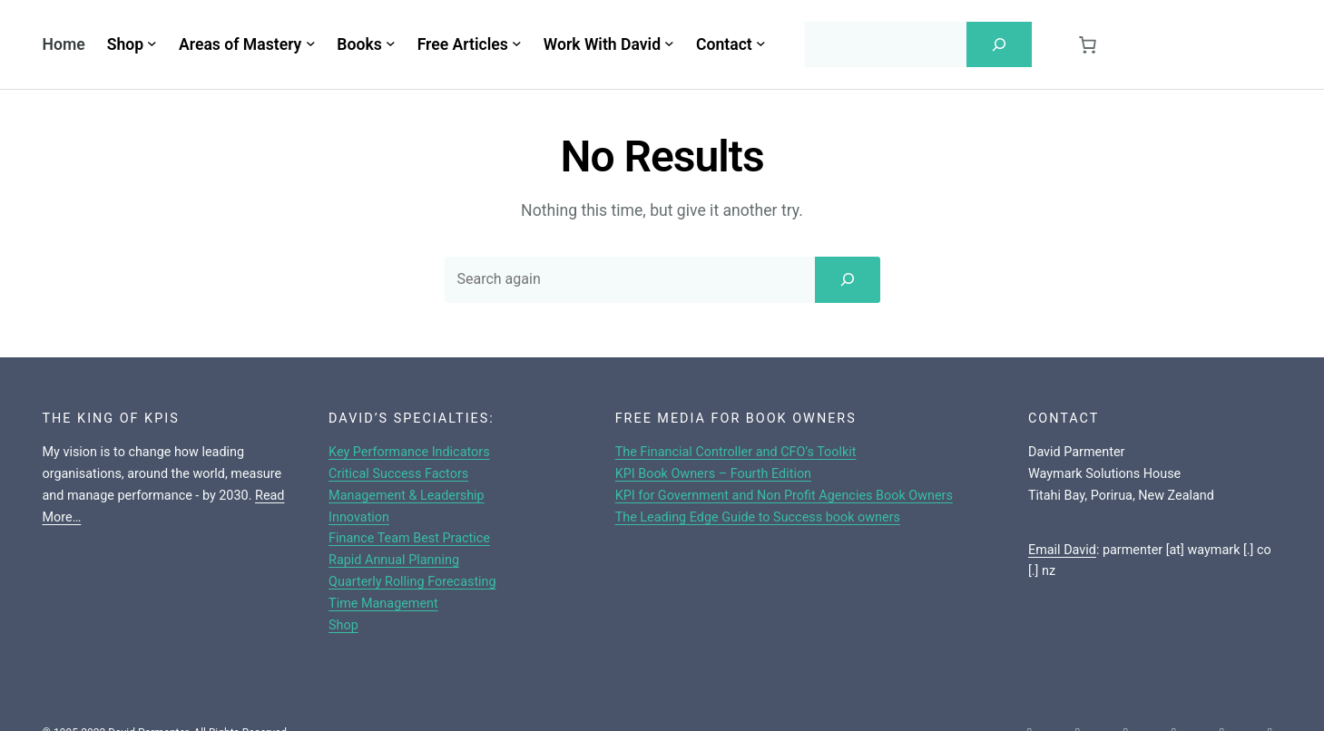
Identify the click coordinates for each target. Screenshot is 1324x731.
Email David (1062, 550)
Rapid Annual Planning (394, 560)
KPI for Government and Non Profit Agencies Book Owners (784, 495)
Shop (343, 625)
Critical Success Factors (398, 474)
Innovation (359, 517)
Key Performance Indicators (409, 452)
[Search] (999, 44)
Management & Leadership (407, 495)
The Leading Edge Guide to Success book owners (757, 517)
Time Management (383, 603)
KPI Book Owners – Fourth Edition (713, 474)
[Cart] (1088, 44)
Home (64, 44)
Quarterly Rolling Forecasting (412, 582)
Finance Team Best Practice (409, 538)
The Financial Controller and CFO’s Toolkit (736, 452)
